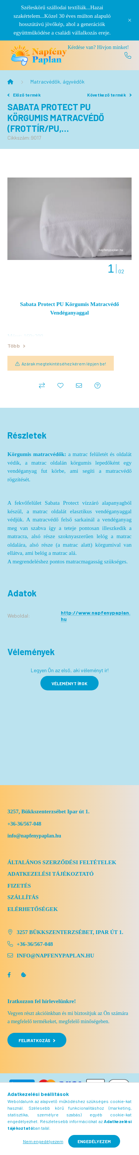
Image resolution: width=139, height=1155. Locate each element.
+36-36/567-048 (24, 824)
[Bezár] (129, 20)
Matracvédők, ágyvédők (57, 81)
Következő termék (109, 94)
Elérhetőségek (32, 909)
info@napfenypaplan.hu (55, 956)
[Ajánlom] (79, 385)
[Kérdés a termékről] (97, 385)
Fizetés (19, 886)
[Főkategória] (10, 82)
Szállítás (23, 897)
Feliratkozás (37, 1040)
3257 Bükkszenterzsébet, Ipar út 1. (70, 932)
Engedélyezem (94, 1141)
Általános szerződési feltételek (61, 862)
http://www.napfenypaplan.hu (95, 615)
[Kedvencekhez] (60, 385)
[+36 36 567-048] (127, 55)
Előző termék (24, 94)
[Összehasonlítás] (41, 385)
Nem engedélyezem (43, 1141)
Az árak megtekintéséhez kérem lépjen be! (63, 363)
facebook (8, 974)
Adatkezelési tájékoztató (50, 874)
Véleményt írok (69, 683)
